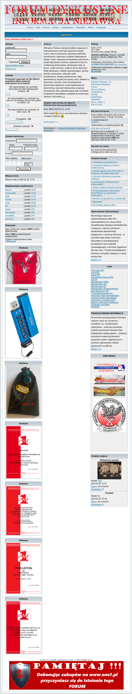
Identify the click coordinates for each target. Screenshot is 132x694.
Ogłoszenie (66, 35)
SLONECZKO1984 (101, 64)
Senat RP (95, 275)
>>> (63, 97)
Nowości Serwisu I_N (101, 82)
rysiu (7, 203)
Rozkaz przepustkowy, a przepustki (109, 198)
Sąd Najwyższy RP (100, 291)
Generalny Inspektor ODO (103, 300)
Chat (38, 27)
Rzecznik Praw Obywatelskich (105, 295)
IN (6, 206)
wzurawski (10, 212)
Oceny (94, 486)
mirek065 (9, 216)
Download (101, 27)
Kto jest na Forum (100, 128)
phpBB (53, 660)
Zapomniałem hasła (14, 66)
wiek (7, 196)
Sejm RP (95, 272)
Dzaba (8, 199)
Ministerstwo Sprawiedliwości (104, 288)
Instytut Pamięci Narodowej (104, 298)
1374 (33, 199)
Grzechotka (10, 193)
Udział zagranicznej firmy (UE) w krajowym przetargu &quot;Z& (107, 172)
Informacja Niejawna (100, 84)
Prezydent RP (97, 270)
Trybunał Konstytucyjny (102, 293)
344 (33, 219)
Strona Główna (98, 89)
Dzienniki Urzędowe (100, 304)
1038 (33, 203)
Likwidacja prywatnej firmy (105, 162)
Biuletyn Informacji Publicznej (104, 302)
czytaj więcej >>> (51, 122)
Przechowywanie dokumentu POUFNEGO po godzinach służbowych (105, 193)
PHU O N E (96, 104)
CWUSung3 (10, 241)
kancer (8, 190)
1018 (33, 206)
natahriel (94, 122)
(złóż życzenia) (120, 64)
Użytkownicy (67, 27)
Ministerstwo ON (99, 284)
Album (91, 27)
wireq (7, 209)
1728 (33, 196)
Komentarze (96, 489)
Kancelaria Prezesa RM (102, 277)
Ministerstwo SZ (98, 286)
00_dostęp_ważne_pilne (104, 205)
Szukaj (55, 27)
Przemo (70, 660)
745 (33, 209)
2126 (33, 193)
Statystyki (80, 27)
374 (33, 216)
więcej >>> (96, 259)
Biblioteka (97, 202)
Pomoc (46, 27)
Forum (30, 27)
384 (33, 212)
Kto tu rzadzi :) (98, 102)
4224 (33, 190)
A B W (94, 279)
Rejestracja (10, 69)
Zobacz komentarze (66, 128)
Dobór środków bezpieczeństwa (107, 187)
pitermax (9, 219)
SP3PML (95, 307)
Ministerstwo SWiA (100, 282)
